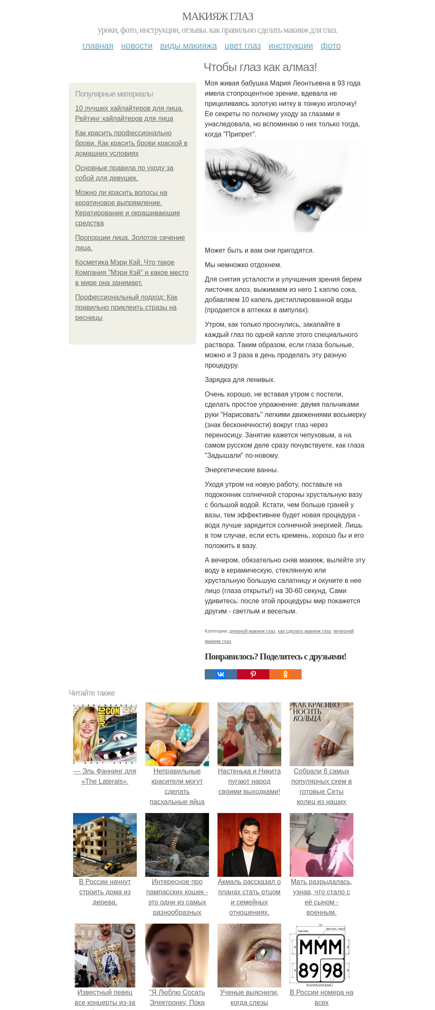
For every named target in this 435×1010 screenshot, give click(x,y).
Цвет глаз (243, 45)
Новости (137, 45)
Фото (331, 45)
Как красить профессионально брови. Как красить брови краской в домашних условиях (131, 143)
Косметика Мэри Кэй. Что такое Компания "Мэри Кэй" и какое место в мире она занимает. (132, 272)
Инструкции (290, 45)
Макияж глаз (217, 16)
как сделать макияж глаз (304, 630)
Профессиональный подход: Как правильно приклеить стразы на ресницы (126, 307)
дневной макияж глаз (252, 630)
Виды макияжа (188, 45)
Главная (97, 45)
